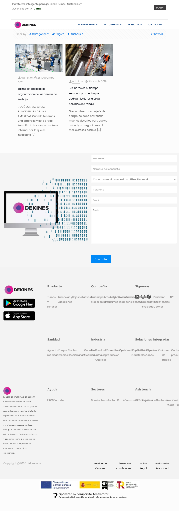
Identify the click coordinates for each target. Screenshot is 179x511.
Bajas (75, 297)
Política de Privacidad (162, 466)
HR (140, 350)
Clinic (149, 350)
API (137, 350)
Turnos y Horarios (52, 301)
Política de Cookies (100, 466)
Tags (58, 34)
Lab (144, 350)
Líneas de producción (112, 352)
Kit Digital (106, 299)
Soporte (59, 400)
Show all (156, 34)
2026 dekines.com (31, 463)
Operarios (125, 350)
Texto (134, 225)
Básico (152, 400)
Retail (120, 400)
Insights (114, 297)
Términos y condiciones (133, 299)
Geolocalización (166, 400)
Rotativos (85, 297)
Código (143, 400)
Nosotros (135, 24)
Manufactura (109, 400)
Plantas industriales (98, 352)
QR (137, 400)
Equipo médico (63, 352)
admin (25, 78)
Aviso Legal (143, 466)
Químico (129, 400)
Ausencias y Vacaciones (65, 299)
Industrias (113, 24)
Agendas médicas (52, 352)
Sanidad (96, 400)
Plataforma (88, 24)
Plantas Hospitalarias (76, 352)
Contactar (154, 24)
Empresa (96, 297)
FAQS (50, 400)
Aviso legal (122, 299)
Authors (75, 34)
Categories (39, 34)
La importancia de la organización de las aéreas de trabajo (37, 94)
